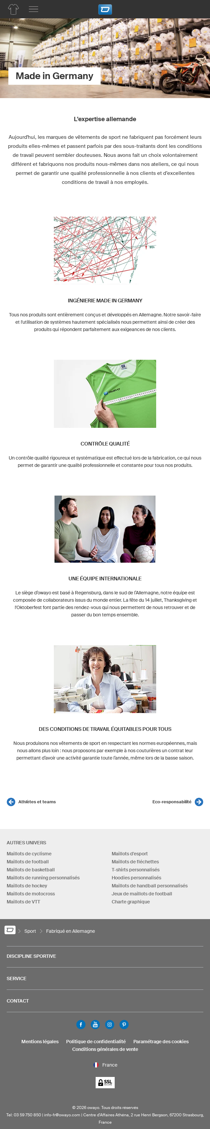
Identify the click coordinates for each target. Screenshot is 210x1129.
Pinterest (124, 1024)
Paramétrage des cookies (161, 1041)
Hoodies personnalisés (136, 877)
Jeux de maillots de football (142, 893)
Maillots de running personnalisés (43, 877)
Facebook (81, 1024)
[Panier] (195, 8)
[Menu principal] (33, 9)
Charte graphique (131, 901)
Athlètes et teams (37, 801)
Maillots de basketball (31, 869)
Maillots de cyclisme (29, 853)
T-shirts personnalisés (136, 869)
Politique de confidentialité (96, 1041)
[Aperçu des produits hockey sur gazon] (13, 9)
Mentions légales (40, 1041)
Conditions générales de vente (105, 1049)
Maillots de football (28, 861)
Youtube (95, 1024)
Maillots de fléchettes (135, 861)
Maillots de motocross (31, 893)
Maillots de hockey (27, 885)
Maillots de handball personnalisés (150, 885)
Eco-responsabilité (172, 801)
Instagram (109, 1024)
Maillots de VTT (23, 901)
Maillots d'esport (130, 853)
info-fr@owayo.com (62, 1115)
